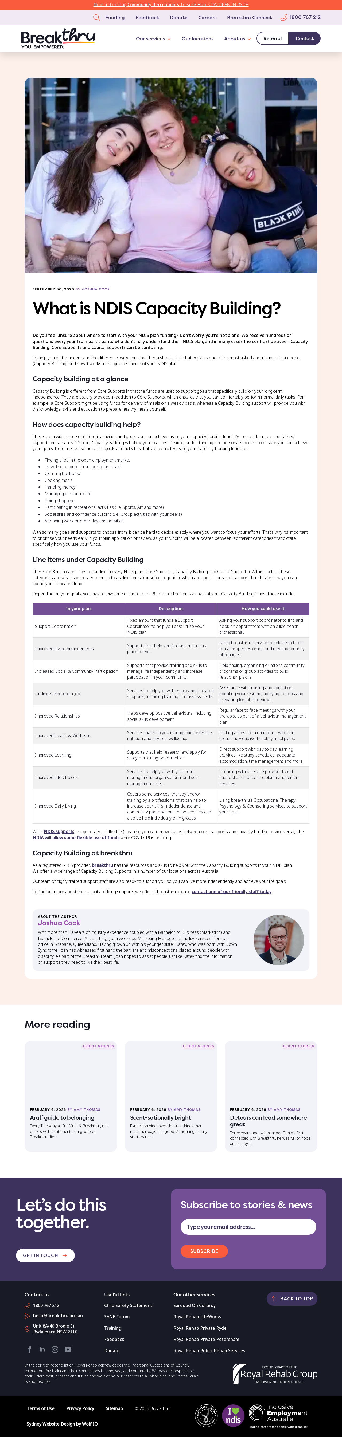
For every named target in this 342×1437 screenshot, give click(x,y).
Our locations (197, 38)
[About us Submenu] (250, 38)
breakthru (102, 865)
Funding (115, 17)
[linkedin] (42, 1349)
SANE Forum (117, 1317)
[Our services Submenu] (170, 38)
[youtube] (68, 1349)
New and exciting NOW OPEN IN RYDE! (171, 5)
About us (234, 38)
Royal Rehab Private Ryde (200, 1328)
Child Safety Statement (128, 1305)
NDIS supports (59, 832)
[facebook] (29, 1349)
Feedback (147, 17)
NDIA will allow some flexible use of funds (76, 838)
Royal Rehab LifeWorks (197, 1317)
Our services (150, 38)
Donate (179, 17)
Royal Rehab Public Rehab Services (209, 1351)
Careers (207, 17)
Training (112, 1328)
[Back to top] (292, 1299)
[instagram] (55, 1349)
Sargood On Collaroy (194, 1305)
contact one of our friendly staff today (231, 892)
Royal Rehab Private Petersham (206, 1339)
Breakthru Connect (249, 17)
